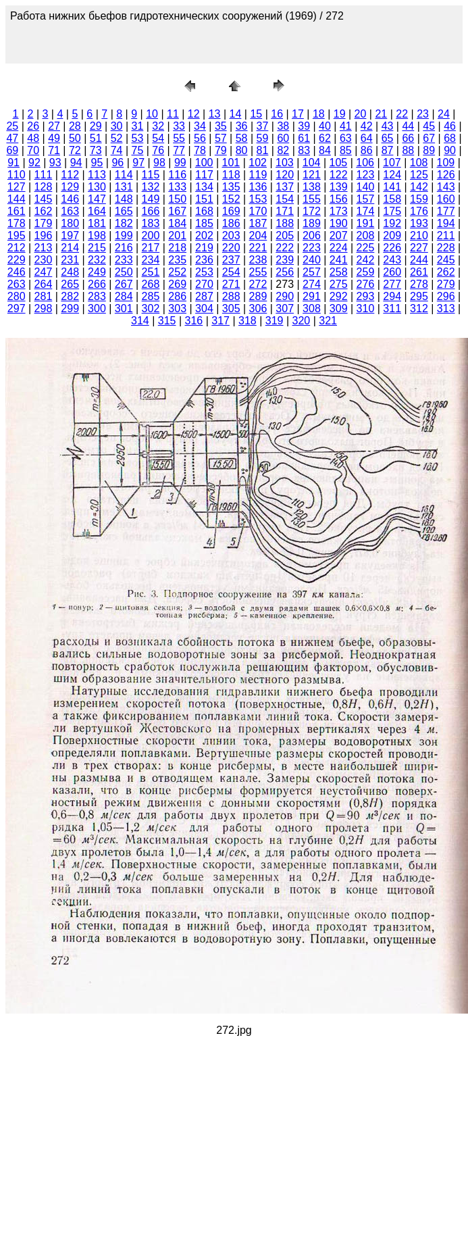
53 (138, 138)
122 (339, 174)
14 (236, 114)
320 (301, 320)
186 (231, 223)
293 (366, 296)
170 (258, 211)
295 (419, 296)
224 (339, 247)
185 (204, 223)
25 (12, 126)
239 (285, 260)
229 (16, 260)
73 (96, 150)
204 (258, 235)
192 (392, 223)
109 (446, 162)
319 (274, 320)
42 (367, 126)
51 (96, 138)
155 (312, 199)
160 (446, 199)
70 (33, 150)
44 (408, 126)
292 (339, 296)
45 (429, 126)
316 (194, 320)
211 (446, 235)
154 (285, 199)
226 (392, 247)
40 (325, 126)
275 (339, 284)
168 (204, 211)
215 (97, 247)
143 (446, 187)
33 (179, 126)
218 (177, 247)
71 (54, 150)
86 (367, 150)
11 (173, 114)
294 (392, 296)
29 (96, 126)
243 (392, 260)
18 (319, 114)
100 (204, 162)
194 (446, 223)
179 (43, 223)
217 (151, 247)
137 (285, 187)
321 (328, 320)
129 (70, 187)
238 (258, 260)
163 (70, 211)
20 (361, 114)
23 (423, 114)
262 (446, 272)
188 (285, 223)
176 (419, 211)
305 (231, 308)
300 (97, 308)
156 (339, 199)
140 (366, 187)
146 (70, 199)
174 (366, 211)
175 (392, 211)
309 (339, 308)
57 (221, 138)
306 (258, 308)
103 (285, 162)
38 (283, 126)
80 (242, 150)
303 (177, 308)
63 (346, 138)
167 (177, 211)
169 (231, 211)
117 (204, 174)
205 (285, 235)
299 (70, 308)
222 (285, 247)
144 (16, 199)
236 (204, 260)
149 (151, 199)
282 (70, 296)
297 (16, 308)
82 (283, 150)
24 (444, 114)
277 (392, 284)
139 (339, 187)
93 (55, 162)
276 (366, 284)
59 (263, 138)
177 (446, 211)
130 (97, 187)
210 (419, 235)
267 (124, 284)
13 (215, 114)
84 (325, 150)
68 (450, 138)
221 (258, 247)
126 (446, 174)
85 (346, 150)
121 (312, 174)
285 (151, 296)
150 (177, 199)
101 (231, 162)
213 (43, 247)
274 (312, 284)
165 (124, 211)
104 (312, 162)
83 (304, 150)
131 (124, 187)
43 (388, 126)
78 (200, 150)
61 (304, 138)
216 (124, 247)
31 (138, 126)
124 (392, 174)
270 (204, 284)
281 (43, 296)
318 (247, 320)
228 (446, 247)
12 (194, 114)
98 (159, 162)
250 (124, 272)
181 (97, 223)
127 (16, 187)
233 (124, 260)
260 (392, 272)
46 (450, 126)
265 (70, 284)
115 (151, 174)
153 (258, 199)
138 (312, 187)
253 (204, 272)
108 (419, 162)
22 (402, 114)
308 (312, 308)
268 (151, 284)
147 (97, 199)
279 (446, 284)
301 (124, 308)
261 (419, 272)
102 (258, 162)
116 (177, 174)
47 (12, 138)
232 (97, 260)
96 (117, 162)
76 (158, 150)
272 (258, 284)
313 (446, 308)
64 (367, 138)
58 (242, 138)
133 (177, 187)
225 (366, 247)
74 (117, 150)
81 (263, 150)
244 (419, 260)
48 (33, 138)
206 (312, 235)
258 (339, 272)
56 (200, 138)
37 (263, 126)
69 (12, 150)
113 (97, 174)
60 (283, 138)
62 (325, 138)
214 (70, 247)
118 (231, 174)
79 (221, 150)
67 (429, 138)
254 (231, 272)
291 (312, 296)
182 (124, 223)
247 (43, 272)
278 (419, 284)
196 (43, 235)
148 (124, 199)
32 (158, 126)
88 (408, 150)
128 (43, 187)
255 (258, 272)
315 (167, 320)
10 (152, 114)
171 (285, 211)
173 (339, 211)
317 (220, 320)
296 (446, 296)
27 (54, 126)
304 (204, 308)
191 (366, 223)
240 (312, 260)
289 (258, 296)
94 (76, 162)
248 (70, 272)
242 (366, 260)
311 (392, 308)
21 (381, 114)
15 (256, 114)
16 (277, 114)
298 (43, 308)
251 (151, 272)
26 (33, 126)
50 (75, 138)
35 (221, 126)
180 (70, 223)
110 (16, 174)
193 (419, 223)
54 (158, 138)
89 (429, 150)
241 (339, 260)
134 (204, 187)
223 (312, 247)
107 (392, 162)
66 (408, 138)
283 (97, 296)
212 (16, 247)
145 (43, 199)
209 (392, 235)
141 (392, 187)
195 (16, 235)
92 (34, 162)
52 (117, 138)
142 (419, 187)
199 (124, 235)
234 (151, 260)
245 (446, 260)
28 (75, 126)
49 (54, 138)
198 (97, 235)
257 (312, 272)
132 (151, 187)
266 (97, 284)
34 (200, 126)
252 (177, 272)
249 (97, 272)
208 (366, 235)
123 (366, 174)
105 (339, 162)
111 (43, 174)
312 (419, 308)
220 (231, 247)
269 (177, 284)
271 (231, 284)
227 (419, 247)
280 (16, 296)
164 (97, 211)
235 (177, 260)
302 (151, 308)
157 (366, 199)
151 (204, 199)
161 (16, 211)
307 (285, 308)
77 (179, 150)
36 (242, 126)
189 (312, 223)
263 (16, 284)
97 (138, 162)
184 (177, 223)
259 (366, 272)
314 (140, 320)
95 (97, 162)
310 (366, 308)
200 (151, 235)
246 (16, 272)
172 (312, 211)
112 (70, 174)
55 (179, 138)
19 (340, 114)
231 (70, 260)
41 (346, 126)
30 (117, 126)
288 (231, 296)
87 (388, 150)
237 (231, 260)
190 (339, 223)
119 (258, 174)
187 (258, 223)
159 (419, 199)
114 (124, 174)
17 (298, 114)
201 (177, 235)
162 (43, 211)
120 (285, 174)
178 (16, 223)
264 (43, 284)
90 (450, 150)
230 (43, 260)
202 (204, 235)
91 (13, 162)
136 (258, 187)
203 (231, 235)
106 (365, 162)
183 (151, 223)
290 (285, 296)
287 (204, 296)
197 (70, 235)
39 (304, 126)
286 (177, 296)
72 (75, 150)
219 (204, 247)
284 (124, 296)
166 (151, 211)
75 (138, 150)
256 (285, 272)
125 (419, 174)
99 (180, 162)
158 (392, 199)
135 (231, 187)
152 (231, 199)
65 (388, 138)
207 (339, 235)
